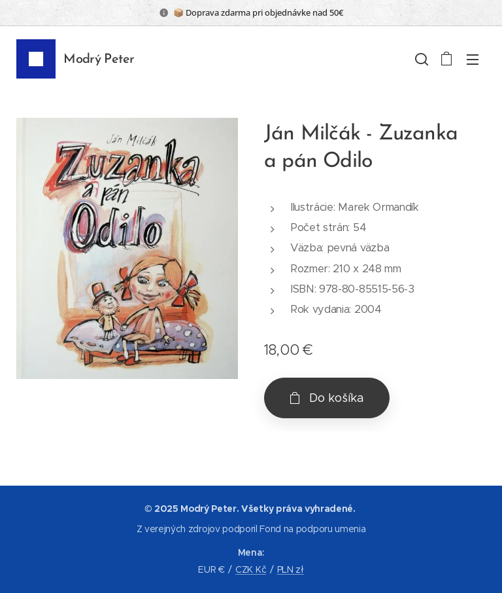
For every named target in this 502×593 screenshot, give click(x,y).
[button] (420, 59)
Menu (472, 59)
